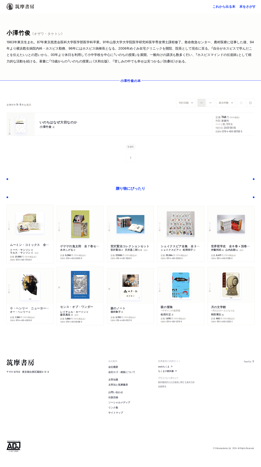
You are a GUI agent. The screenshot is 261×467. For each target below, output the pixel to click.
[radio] (201, 103)
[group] (206, 103)
